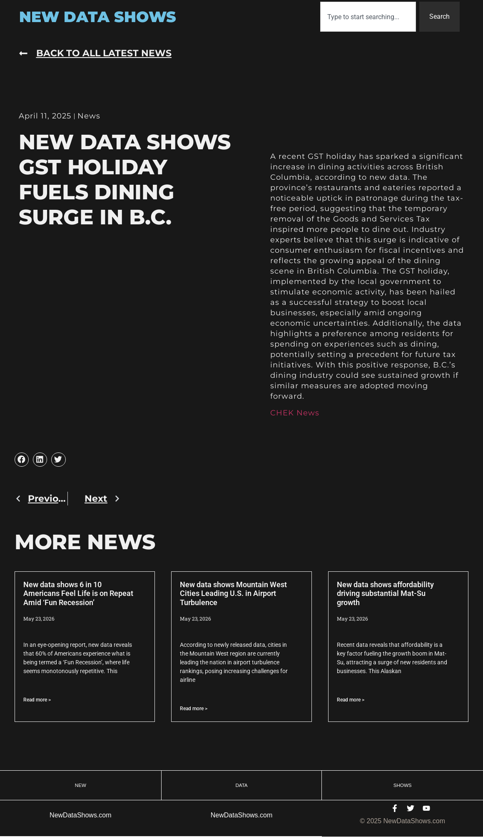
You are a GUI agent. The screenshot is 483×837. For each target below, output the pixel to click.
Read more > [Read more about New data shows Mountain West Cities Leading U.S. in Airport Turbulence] (193, 708)
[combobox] (368, 17)
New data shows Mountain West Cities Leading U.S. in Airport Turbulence (233, 593)
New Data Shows (97, 17)
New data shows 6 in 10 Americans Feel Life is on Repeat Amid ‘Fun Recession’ (78, 593)
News (88, 116)
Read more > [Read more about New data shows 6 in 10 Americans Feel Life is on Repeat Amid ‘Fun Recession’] (37, 700)
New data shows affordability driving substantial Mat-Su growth (385, 593)
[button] (22, 459)
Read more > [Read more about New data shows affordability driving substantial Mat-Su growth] (350, 700)
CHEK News (294, 412)
